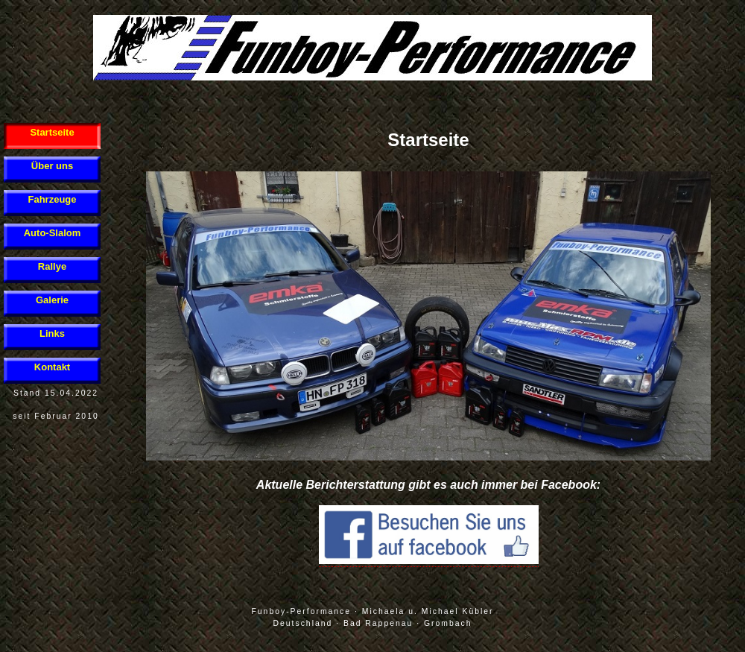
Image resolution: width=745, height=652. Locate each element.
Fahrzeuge (52, 199)
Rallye (52, 266)
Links (52, 333)
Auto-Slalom (52, 232)
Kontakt (52, 367)
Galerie (52, 300)
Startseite (52, 132)
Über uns (52, 165)
